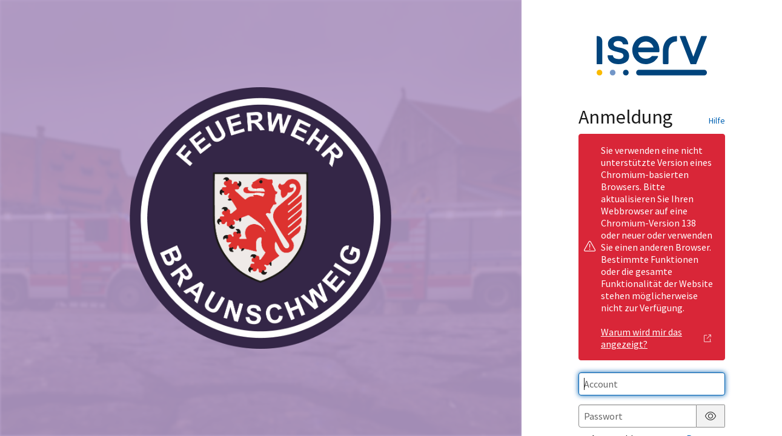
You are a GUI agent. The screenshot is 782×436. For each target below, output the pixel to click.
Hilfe (717, 120)
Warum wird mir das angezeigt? (656, 338)
